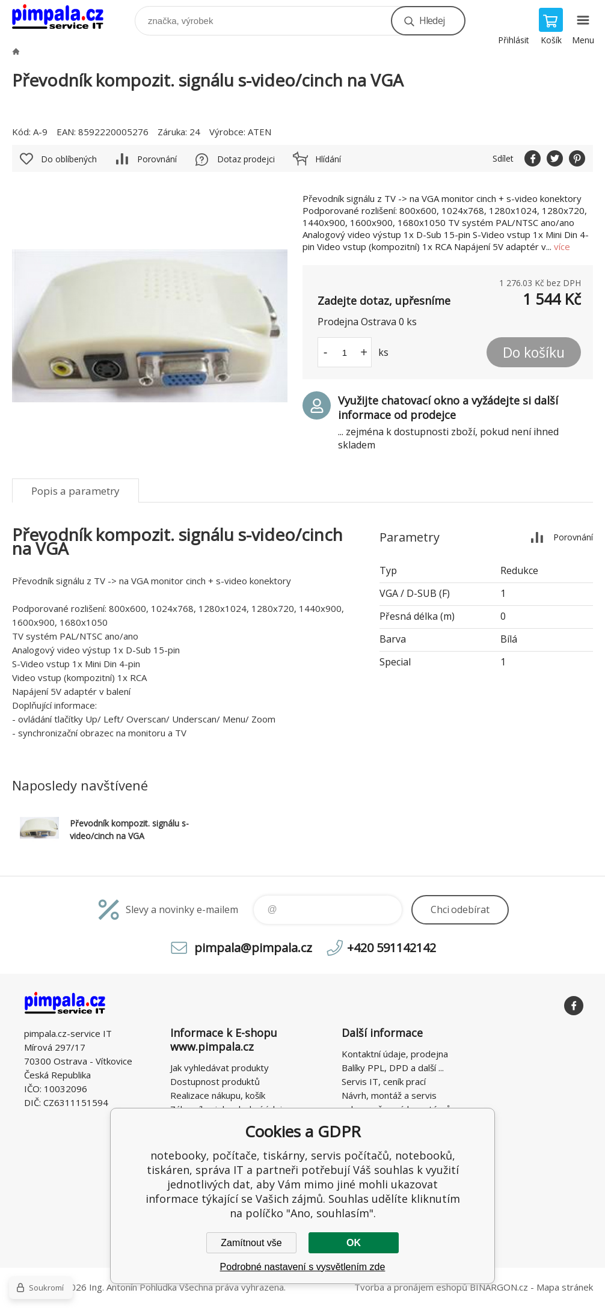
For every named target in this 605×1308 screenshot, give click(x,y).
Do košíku (534, 352)
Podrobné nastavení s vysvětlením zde (302, 1267)
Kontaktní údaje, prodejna (395, 1054)
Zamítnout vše (251, 1243)
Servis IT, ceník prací (384, 1081)
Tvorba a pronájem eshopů (410, 1287)
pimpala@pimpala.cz (253, 948)
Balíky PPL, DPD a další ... (393, 1068)
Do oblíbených (69, 159)
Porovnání (157, 159)
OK (353, 1243)
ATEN (259, 132)
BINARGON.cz (499, 1287)
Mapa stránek (564, 1287)
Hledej (431, 20)
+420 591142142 (391, 948)
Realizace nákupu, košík (217, 1095)
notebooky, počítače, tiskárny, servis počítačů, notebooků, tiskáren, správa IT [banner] (65, 17)
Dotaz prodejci (246, 159)
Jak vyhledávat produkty (219, 1068)
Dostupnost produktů (215, 1081)
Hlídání (328, 159)
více (562, 246)
